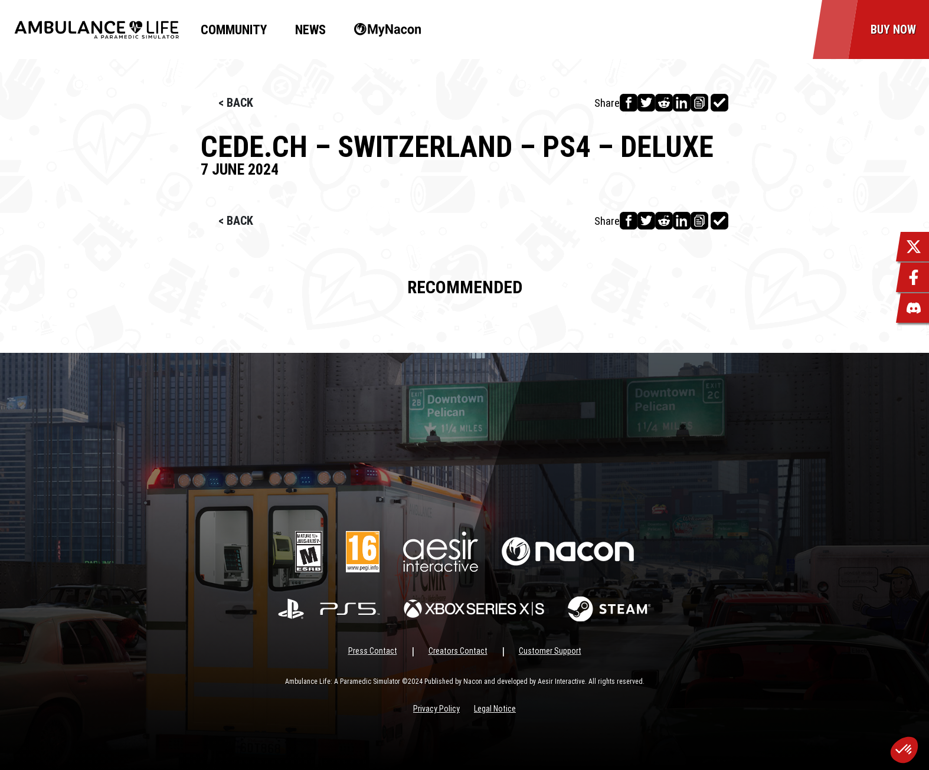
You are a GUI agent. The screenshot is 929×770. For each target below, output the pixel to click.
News (310, 30)
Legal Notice (495, 708)
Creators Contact (458, 651)
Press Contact (372, 651)
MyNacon (381, 30)
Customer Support (550, 651)
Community (234, 30)
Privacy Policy (436, 708)
